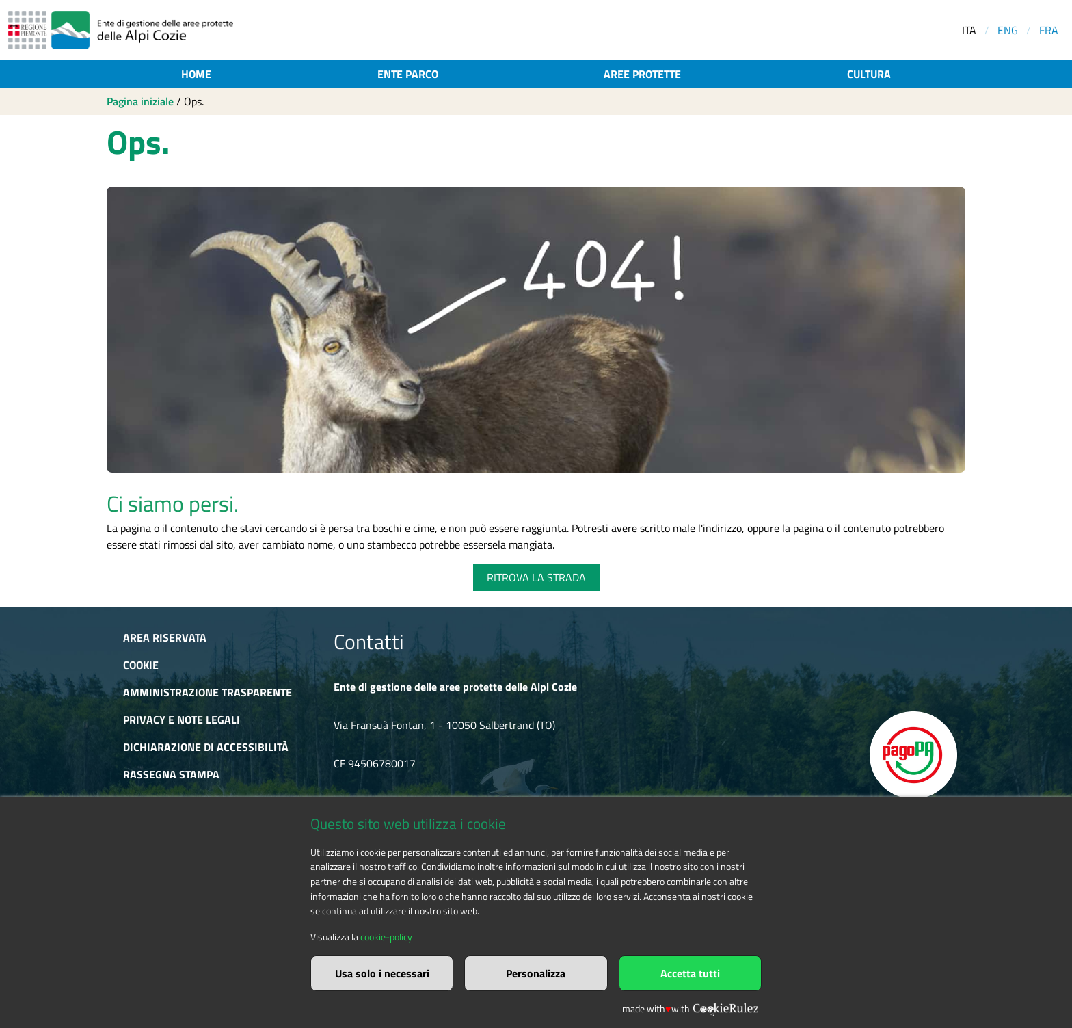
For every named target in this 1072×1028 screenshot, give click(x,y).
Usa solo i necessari (382, 973)
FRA (1048, 30)
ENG (1007, 30)
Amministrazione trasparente (207, 692)
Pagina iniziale (140, 101)
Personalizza (535, 973)
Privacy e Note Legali (181, 719)
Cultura (869, 74)
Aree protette (642, 74)
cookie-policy (386, 937)
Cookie (141, 665)
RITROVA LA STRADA (536, 577)
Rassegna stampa (171, 774)
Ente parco (407, 74)
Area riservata (164, 637)
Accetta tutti (690, 973)
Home (196, 74)
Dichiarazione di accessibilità (206, 747)
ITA (969, 30)
